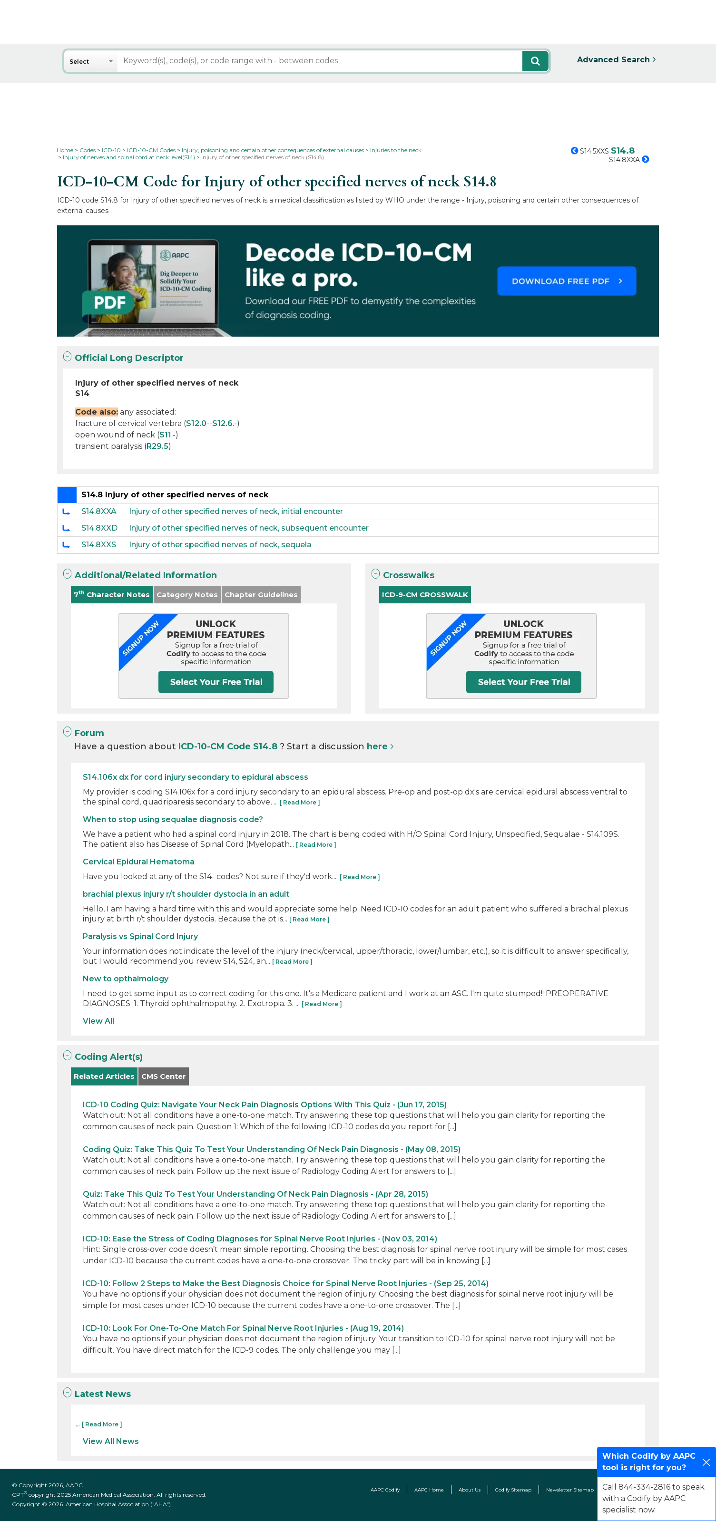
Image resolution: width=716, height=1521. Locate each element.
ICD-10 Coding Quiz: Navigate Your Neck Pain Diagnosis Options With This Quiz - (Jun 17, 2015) (265, 1104)
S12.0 (196, 423)
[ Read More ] (300, 802)
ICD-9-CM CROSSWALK (425, 594)
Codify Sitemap (513, 1490)
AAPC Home (429, 1490)
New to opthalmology (125, 978)
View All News (111, 1441)
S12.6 (222, 423)
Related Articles (104, 1076)
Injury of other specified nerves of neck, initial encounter (236, 511)
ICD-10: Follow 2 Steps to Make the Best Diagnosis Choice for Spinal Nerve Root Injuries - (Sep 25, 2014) (286, 1283)
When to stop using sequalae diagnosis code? (173, 819)
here (377, 746)
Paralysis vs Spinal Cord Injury (140, 936)
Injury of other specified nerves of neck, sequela (220, 544)
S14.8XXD (99, 528)
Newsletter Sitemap (570, 1490)
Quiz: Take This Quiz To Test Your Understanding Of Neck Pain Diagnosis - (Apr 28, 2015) (255, 1194)
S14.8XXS (98, 544)
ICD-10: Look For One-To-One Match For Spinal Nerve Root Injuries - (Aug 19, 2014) (243, 1328)
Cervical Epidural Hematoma (139, 861)
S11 (165, 434)
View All (98, 1021)
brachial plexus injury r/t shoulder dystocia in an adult (186, 894)
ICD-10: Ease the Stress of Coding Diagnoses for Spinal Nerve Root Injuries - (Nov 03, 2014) (260, 1238)
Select (79, 61)
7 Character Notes (112, 594)
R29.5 (157, 446)
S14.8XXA (99, 511)
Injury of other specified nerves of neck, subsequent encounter (249, 528)
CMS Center (163, 1076)
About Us (470, 1490)
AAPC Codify (385, 1490)
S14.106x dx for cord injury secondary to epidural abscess (195, 777)
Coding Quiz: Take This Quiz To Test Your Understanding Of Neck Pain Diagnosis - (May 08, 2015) (272, 1149)
